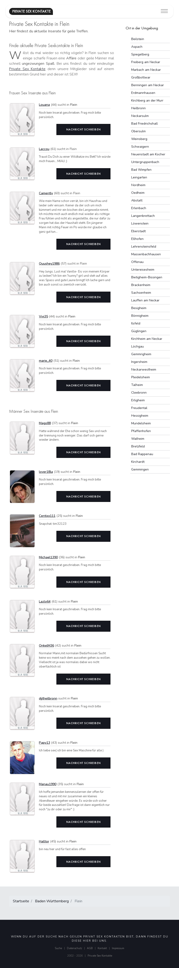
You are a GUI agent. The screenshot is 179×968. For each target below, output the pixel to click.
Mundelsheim (141, 423)
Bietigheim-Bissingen (146, 277)
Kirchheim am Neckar (146, 339)
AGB (90, 948)
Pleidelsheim (140, 377)
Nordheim (138, 185)
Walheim (137, 438)
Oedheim (138, 193)
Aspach (136, 46)
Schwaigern (140, 146)
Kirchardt (138, 462)
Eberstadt (138, 231)
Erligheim (138, 400)
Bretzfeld (138, 446)
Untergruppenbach (145, 162)
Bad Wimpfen (141, 169)
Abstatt (136, 200)
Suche (58, 948)
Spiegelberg (140, 54)
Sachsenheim (141, 292)
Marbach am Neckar (146, 70)
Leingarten (139, 177)
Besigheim (138, 308)
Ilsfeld (135, 323)
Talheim (137, 385)
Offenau (137, 262)
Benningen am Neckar (147, 85)
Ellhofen (137, 239)
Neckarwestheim (143, 369)
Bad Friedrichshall (144, 123)
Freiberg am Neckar (145, 62)
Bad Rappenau (142, 454)
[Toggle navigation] (164, 11)
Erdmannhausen (143, 93)
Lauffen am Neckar (145, 300)
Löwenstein (139, 223)
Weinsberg (139, 139)
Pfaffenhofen (141, 431)
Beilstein (137, 39)
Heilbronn (138, 108)
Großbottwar (140, 77)
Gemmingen (140, 469)
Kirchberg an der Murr (147, 100)
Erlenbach (138, 208)
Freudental (139, 408)
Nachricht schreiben (83, 129)
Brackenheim (140, 285)
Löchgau (137, 346)
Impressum (118, 948)
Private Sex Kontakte (27, 69)
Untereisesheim (142, 269)
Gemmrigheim (141, 354)
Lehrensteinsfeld (143, 246)
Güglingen (138, 331)
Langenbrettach (143, 216)
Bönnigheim (139, 316)
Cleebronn (139, 392)
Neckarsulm (140, 116)
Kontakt (102, 948)
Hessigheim (139, 415)
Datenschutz (74, 948)
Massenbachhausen (146, 254)
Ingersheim (139, 362)
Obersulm (138, 131)
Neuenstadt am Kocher (148, 154)
